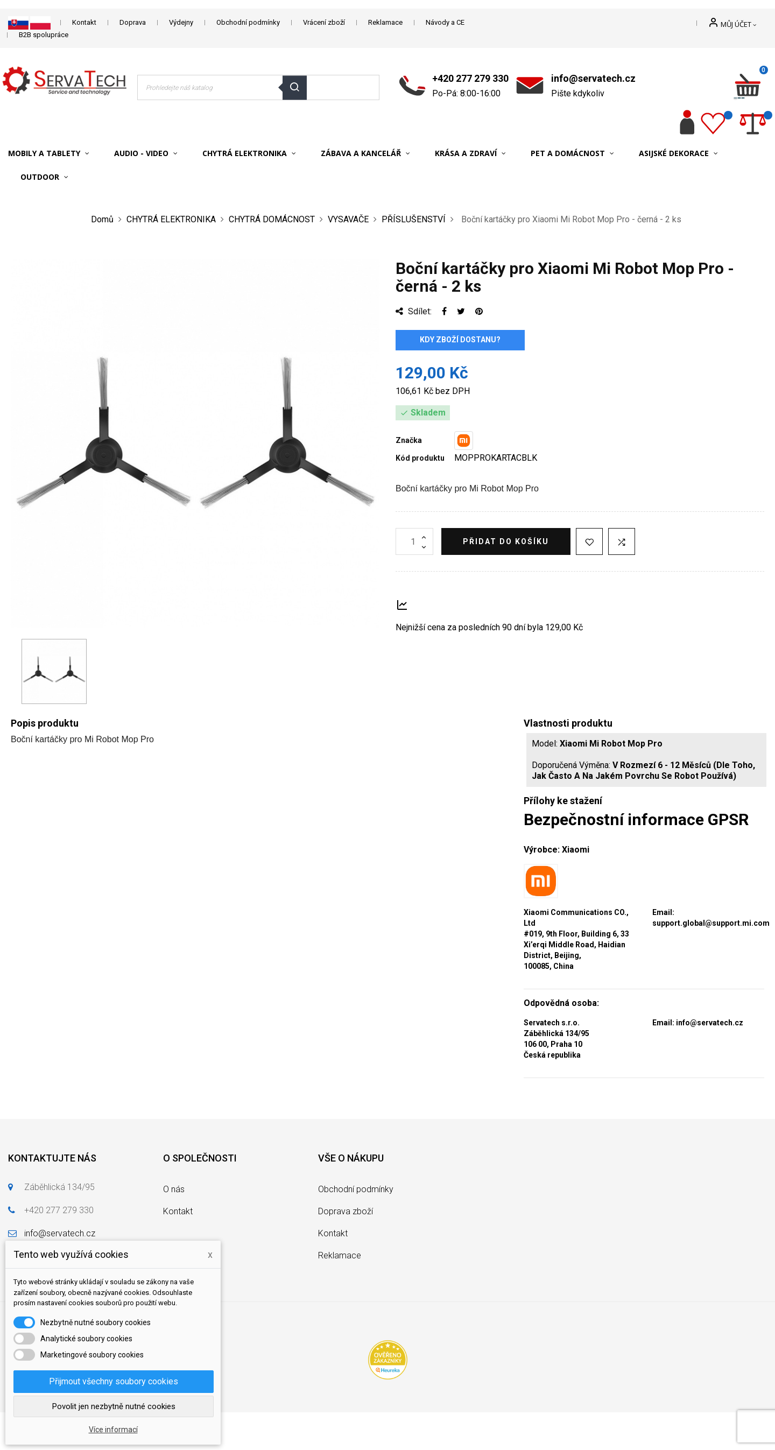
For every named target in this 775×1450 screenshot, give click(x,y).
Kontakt (84, 22)
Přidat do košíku (506, 541)
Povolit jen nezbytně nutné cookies (113, 1406)
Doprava (132, 22)
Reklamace (385, 22)
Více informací (113, 1429)
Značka (409, 440)
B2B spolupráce (43, 35)
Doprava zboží (345, 1211)
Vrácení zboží (324, 22)
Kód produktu (420, 458)
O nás (174, 1189)
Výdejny (181, 22)
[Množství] (414, 541)
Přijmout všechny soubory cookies (113, 1381)
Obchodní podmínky (248, 22)
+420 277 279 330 (470, 78)
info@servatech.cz (593, 78)
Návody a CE (445, 22)
